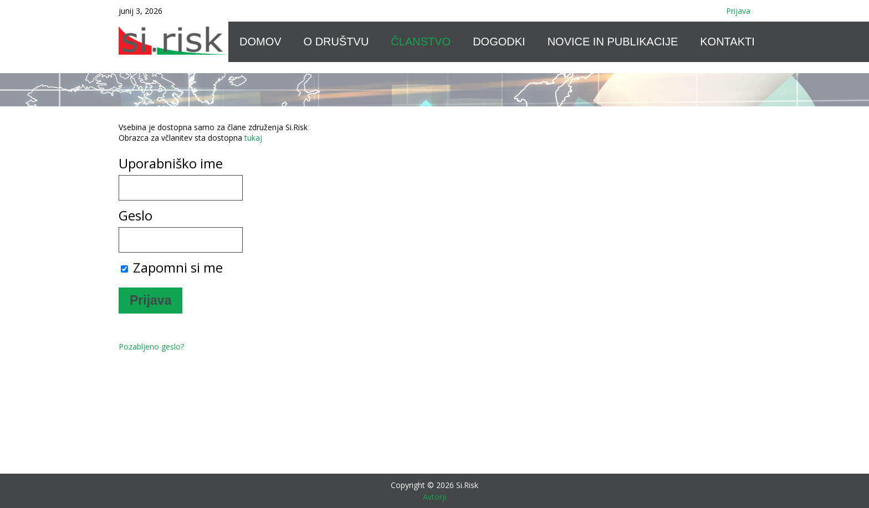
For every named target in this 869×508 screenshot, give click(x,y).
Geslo (135, 215)
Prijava (738, 11)
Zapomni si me (172, 267)
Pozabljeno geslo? (151, 346)
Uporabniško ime (171, 163)
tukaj (253, 137)
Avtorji (434, 496)
